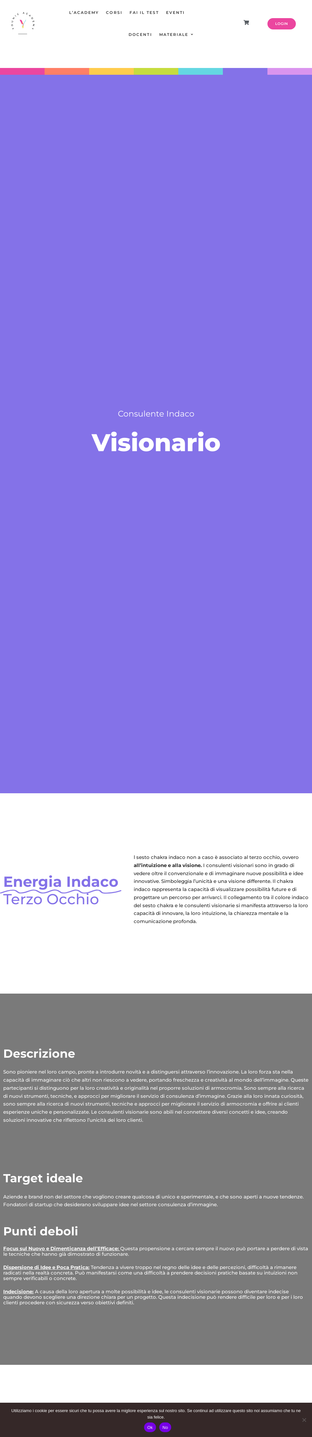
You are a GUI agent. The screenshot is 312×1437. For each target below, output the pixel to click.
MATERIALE (174, 34)
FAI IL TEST (144, 12)
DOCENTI (140, 34)
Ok (150, 1427)
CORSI (114, 12)
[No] (304, 1420)
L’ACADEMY (84, 12)
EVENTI (175, 12)
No (165, 1427)
